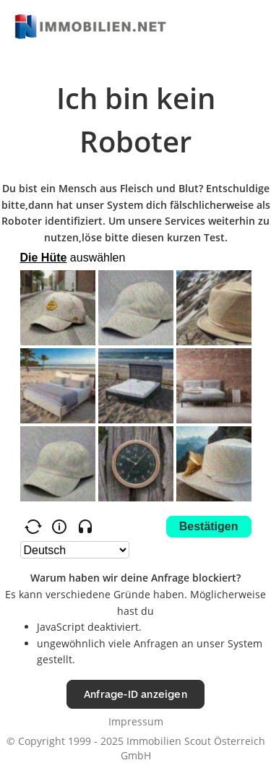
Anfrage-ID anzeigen (135, 694)
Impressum (135, 721)
